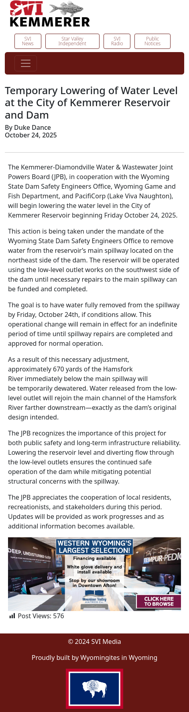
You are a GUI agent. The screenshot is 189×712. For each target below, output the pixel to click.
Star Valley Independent (72, 41)
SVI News (28, 41)
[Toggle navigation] (25, 63)
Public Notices (152, 41)
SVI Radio (117, 41)
